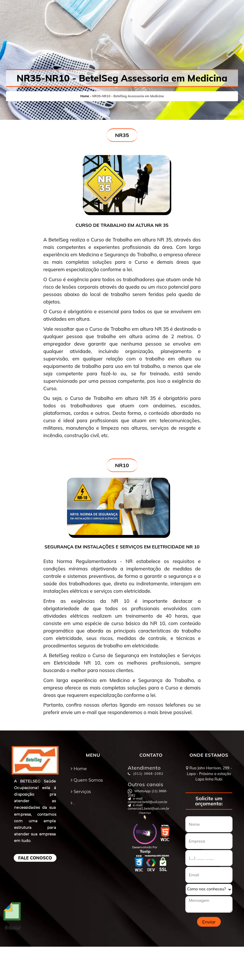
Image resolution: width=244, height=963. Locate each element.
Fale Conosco (35, 858)
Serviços (82, 791)
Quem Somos (88, 780)
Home (84, 95)
